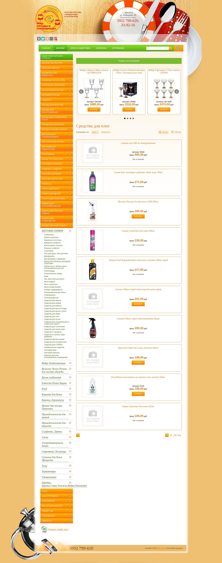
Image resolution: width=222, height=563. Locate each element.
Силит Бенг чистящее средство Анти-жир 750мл (138, 172)
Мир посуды (162, 548)
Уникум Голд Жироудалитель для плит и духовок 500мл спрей (138, 260)
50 (171, 435)
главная (46, 48)
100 (175, 435)
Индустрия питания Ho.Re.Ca (52, 57)
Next (176, 91)
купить (94, 109)
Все (179, 435)
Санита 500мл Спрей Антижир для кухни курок (138, 289)
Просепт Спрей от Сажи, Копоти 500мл (138, 348)
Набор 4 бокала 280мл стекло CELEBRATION (94, 71)
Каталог (60, 48)
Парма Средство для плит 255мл (138, 406)
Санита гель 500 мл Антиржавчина (138, 143)
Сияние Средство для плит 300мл (138, 231)
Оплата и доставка (80, 48)
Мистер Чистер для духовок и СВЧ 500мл (138, 201)
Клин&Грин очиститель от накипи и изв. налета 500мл (138, 377)
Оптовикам (118, 48)
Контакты (101, 48)
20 (167, 435)
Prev (81, 91)
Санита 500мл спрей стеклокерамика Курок (138, 318)
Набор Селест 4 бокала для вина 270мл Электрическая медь (129, 71)
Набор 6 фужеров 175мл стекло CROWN (164, 71)
